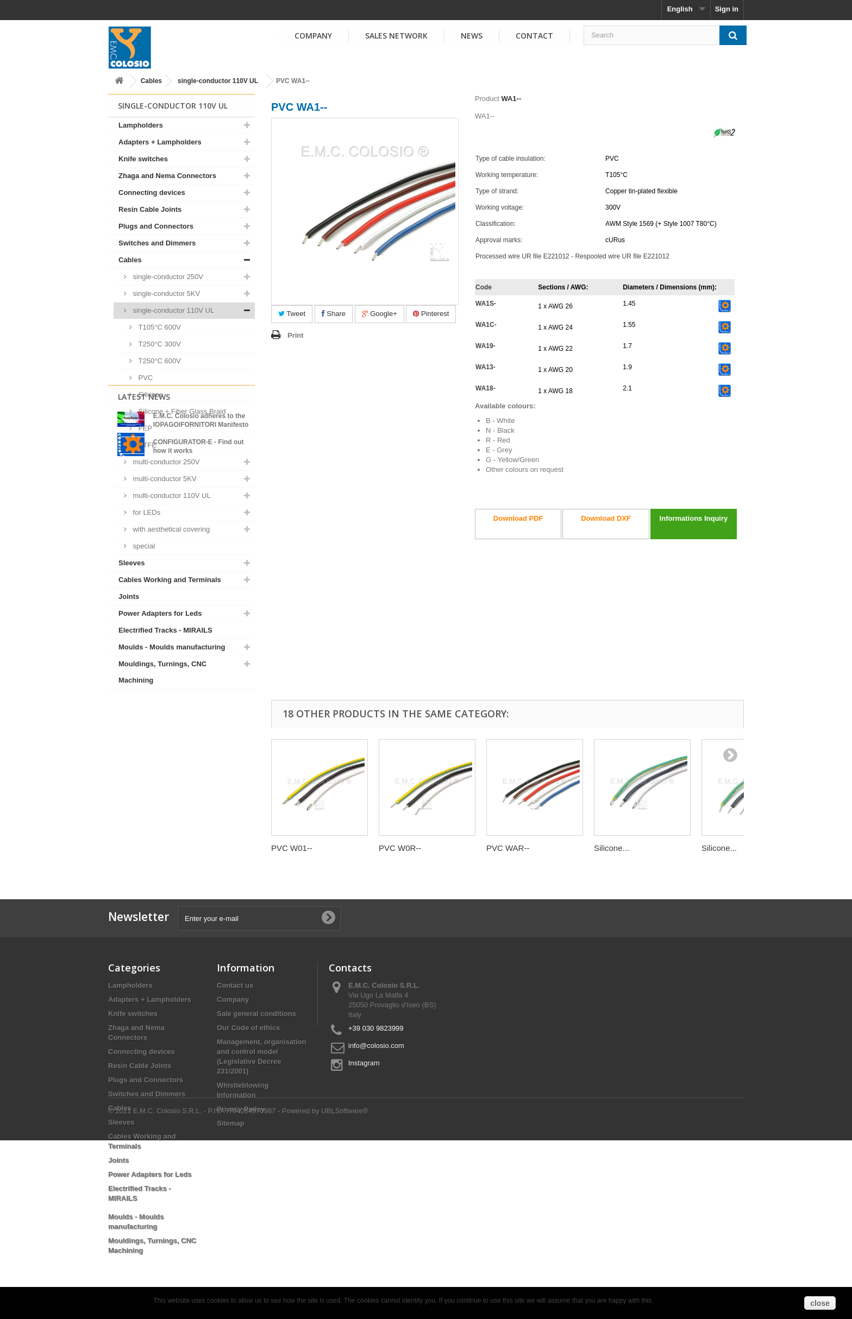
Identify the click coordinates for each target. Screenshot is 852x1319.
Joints (128, 596)
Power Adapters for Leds (160, 613)
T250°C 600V (158, 361)
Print (295, 335)
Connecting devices (151, 192)
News (472, 35)
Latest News (144, 717)
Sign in (726, 9)
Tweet (291, 314)
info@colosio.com (376, 1046)
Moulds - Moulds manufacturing (171, 647)
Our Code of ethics (248, 1028)
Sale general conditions (256, 1013)
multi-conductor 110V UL (171, 495)
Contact (534, 35)
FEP (144, 428)
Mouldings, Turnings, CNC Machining (162, 672)
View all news (181, 823)
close (820, 1303)
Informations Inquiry (694, 518)
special (143, 546)
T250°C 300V (158, 344)
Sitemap (231, 1123)
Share (334, 314)
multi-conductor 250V (165, 462)
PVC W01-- (291, 848)
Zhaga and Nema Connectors (167, 176)
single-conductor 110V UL (218, 81)
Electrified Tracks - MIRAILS (165, 630)
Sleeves (131, 563)
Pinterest (431, 314)
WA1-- (511, 98)
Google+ (379, 314)
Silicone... (611, 848)
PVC (144, 378)
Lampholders (140, 125)
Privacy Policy (241, 1109)
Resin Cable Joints (149, 209)
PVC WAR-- (507, 848)
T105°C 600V (158, 327)
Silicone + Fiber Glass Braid (180, 411)
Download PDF (518, 518)
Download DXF (606, 518)
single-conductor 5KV (165, 293)
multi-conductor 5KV (164, 479)
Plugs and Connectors (155, 226)
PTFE (146, 445)
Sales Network (396, 35)
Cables (151, 81)
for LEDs (145, 512)
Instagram (364, 1063)
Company (313, 35)
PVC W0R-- (400, 848)
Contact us (235, 985)
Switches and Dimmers (157, 243)
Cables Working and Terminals (169, 580)
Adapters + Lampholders (160, 142)
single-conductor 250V (167, 277)
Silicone (149, 394)
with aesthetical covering (170, 529)
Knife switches (143, 159)
